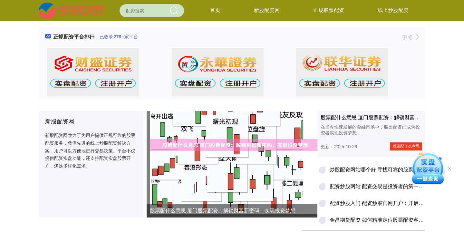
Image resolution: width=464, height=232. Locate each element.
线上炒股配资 (393, 10)
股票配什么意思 (406, 146)
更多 (410, 37)
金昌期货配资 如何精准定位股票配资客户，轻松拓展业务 (395, 220)
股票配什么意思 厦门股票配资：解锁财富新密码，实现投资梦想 (222, 210)
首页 (215, 10)
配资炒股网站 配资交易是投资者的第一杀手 (379, 186)
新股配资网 (267, 10)
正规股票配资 (328, 10)
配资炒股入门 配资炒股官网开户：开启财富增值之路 (390, 203)
